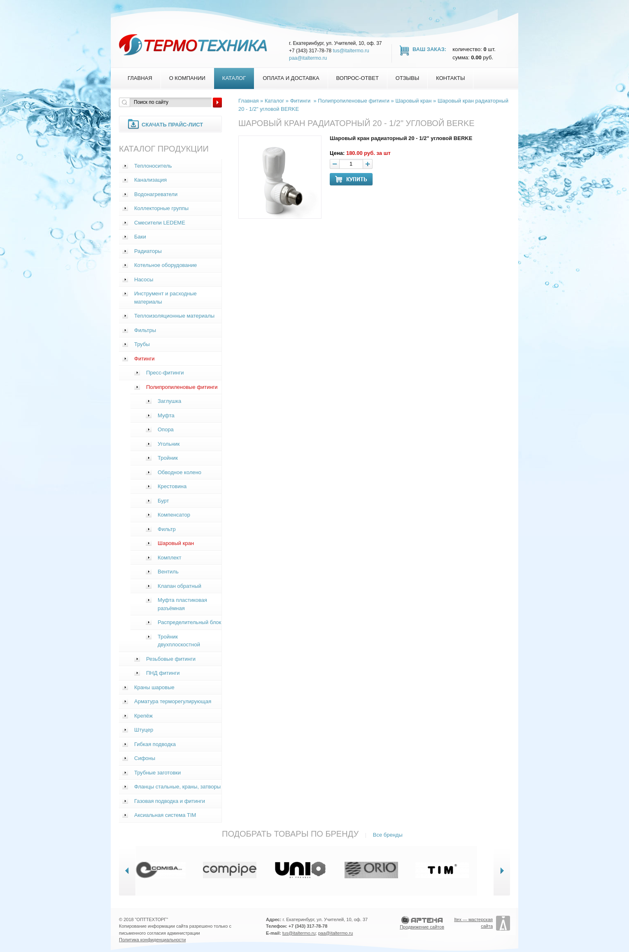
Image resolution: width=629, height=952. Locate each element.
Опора (166, 429)
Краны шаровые (154, 687)
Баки (140, 237)
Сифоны (144, 758)
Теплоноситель (153, 166)
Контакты (450, 78)
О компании (187, 78)
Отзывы (407, 78)
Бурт (163, 501)
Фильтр (167, 529)
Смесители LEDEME (159, 223)
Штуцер (143, 730)
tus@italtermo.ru (351, 51)
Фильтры (145, 330)
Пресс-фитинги (165, 373)
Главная (140, 78)
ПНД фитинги (163, 673)
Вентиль (168, 571)
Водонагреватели (155, 194)
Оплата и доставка (291, 78)
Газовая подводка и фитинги (169, 801)
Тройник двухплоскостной (179, 641)
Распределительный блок (189, 622)
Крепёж (143, 716)
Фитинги (144, 359)
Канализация (150, 180)
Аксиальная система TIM (165, 815)
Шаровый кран (176, 543)
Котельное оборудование (165, 265)
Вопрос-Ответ (357, 78)
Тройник (168, 458)
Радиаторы (148, 251)
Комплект (169, 557)
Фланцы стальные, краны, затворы (177, 787)
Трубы (142, 344)
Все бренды (388, 835)
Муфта (166, 415)
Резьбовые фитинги (171, 659)
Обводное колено (179, 472)
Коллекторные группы (161, 208)
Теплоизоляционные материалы (174, 316)
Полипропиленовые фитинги (182, 387)
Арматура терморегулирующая (172, 701)
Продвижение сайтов (422, 926)
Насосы (143, 279)
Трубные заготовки (157, 773)
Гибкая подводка (155, 744)
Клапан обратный (179, 586)
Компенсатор (174, 515)
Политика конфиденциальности (152, 939)
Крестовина (172, 486)
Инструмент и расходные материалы (165, 297)
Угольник (169, 444)
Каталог (234, 78)
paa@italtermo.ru (308, 58)
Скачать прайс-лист (172, 125)
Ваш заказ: (429, 49)
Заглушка (169, 401)
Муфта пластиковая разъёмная (182, 604)
